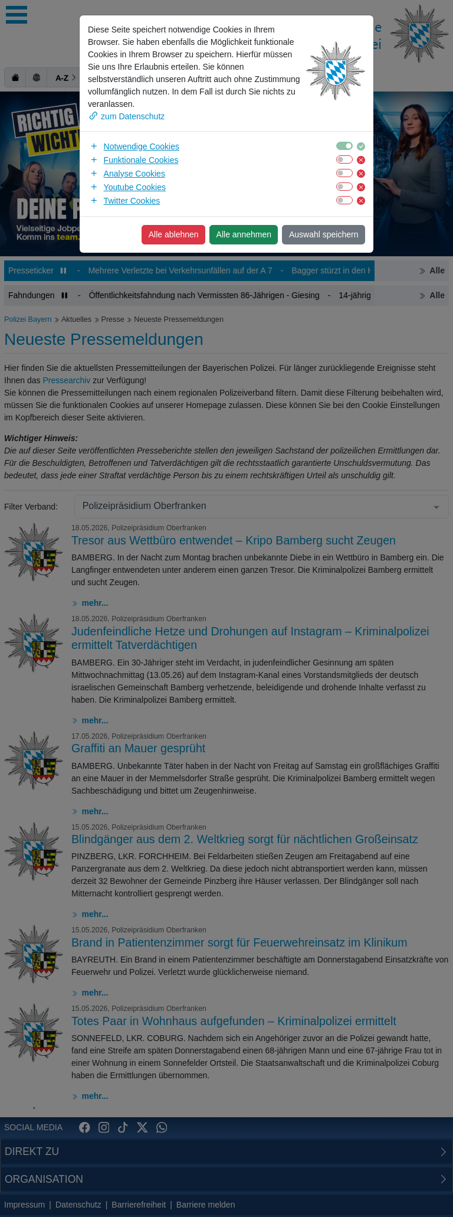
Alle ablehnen (174, 234)
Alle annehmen (243, 234)
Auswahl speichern (324, 234)
